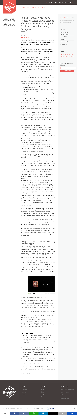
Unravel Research (64, 17)
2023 (69, 56)
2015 (62, 54)
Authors (62, 394)
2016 (66, 54)
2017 (69, 54)
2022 (67, 56)
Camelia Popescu (25, 37)
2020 (64, 56)
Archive (27, 33)
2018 (71, 54)
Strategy (44, 7)
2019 (61, 56)
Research (53, 7)
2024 (71, 56)
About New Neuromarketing (67, 389)
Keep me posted (67, 70)
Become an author (64, 392)
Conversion (25, 7)
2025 (73, 56)
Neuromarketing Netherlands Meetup (65, 397)
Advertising (35, 7)
